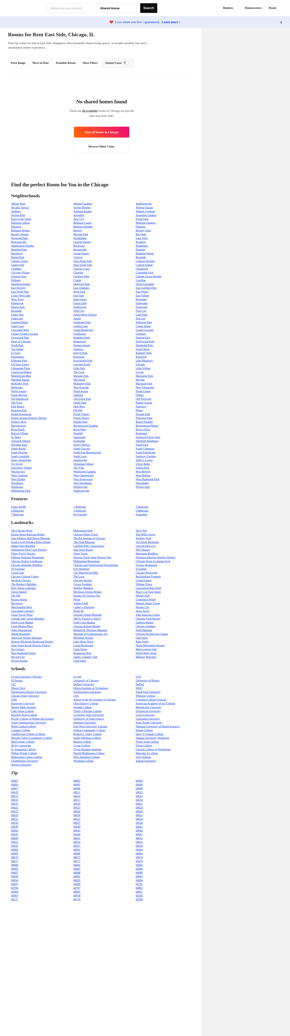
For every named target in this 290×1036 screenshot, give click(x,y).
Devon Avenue (19, 660)
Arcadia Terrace (20, 207)
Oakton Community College (89, 730)
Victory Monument (146, 565)
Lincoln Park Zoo (146, 546)
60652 (139, 838)
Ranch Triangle (144, 421)
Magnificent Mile (21, 375)
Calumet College (20, 730)
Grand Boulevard (83, 330)
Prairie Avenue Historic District (29, 418)
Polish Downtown (21, 414)
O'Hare (140, 395)
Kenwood (78, 356)
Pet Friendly (80, 514)
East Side (78, 295)
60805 (76, 891)
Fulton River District (85, 314)
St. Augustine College (23, 749)
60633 (76, 819)
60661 (76, 849)
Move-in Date (40, 62)
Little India (79, 660)
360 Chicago (143, 549)
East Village (142, 295)
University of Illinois (147, 680)
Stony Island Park (21, 460)
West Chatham (19, 475)
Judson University (146, 760)
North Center (143, 391)
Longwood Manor (21, 372)
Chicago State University (25, 695)
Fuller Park (17, 314)
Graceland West (20, 330)
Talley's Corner (144, 460)
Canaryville (17, 265)
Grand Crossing (144, 330)
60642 (14, 830)
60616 (14, 800)
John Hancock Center (148, 614)
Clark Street (80, 649)
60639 (14, 826)
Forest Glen (80, 303)
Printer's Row (18, 421)
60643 (76, 830)
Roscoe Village (19, 433)
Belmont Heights (82, 226)
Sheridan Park (19, 444)
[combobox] (70, 8)
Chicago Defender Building (26, 565)
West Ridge (142, 483)
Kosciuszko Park (82, 360)
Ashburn (16, 211)
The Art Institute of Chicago (89, 538)
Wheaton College (145, 695)
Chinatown (142, 268)
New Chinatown (145, 387)
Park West (79, 406)
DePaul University (83, 684)
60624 (139, 807)
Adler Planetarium (21, 630)
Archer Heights (82, 207)
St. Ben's (16, 437)
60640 (76, 826)
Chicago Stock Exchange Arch (153, 561)
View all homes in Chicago (102, 132)
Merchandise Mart (21, 607)
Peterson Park (19, 410)
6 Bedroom (142, 510)
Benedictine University (149, 707)
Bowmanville (18, 242)
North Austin (80, 391)
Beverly (77, 230)
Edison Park (18, 307)
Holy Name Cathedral (23, 588)
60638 (139, 822)
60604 (14, 784)
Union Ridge (143, 464)
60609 (139, 788)
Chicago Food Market (148, 618)
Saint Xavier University (149, 722)
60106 (139, 895)
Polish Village (81, 414)
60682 (139, 865)
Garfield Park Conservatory (89, 546)
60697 (14, 884)
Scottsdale (79, 441)
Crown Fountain (82, 584)
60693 (139, 876)
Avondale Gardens (146, 215)
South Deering (19, 452)
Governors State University (88, 715)
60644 (139, 830)
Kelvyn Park (80, 353)
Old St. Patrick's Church (87, 618)
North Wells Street (146, 653)
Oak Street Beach (83, 549)
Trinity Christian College (87, 711)
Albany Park (18, 203)
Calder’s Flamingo (83, 607)
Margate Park (81, 375)
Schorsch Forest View (148, 437)
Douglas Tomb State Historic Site (92, 557)
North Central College (23, 726)
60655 (139, 842)
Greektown (79, 333)
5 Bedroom (79, 510)
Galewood (17, 318)
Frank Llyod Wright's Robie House (31, 542)
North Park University (148, 692)
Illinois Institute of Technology (90, 688)
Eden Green (80, 299)
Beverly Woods (19, 234)
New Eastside (81, 387)
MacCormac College (22, 741)
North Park (17, 345)
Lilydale (140, 364)
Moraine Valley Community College (31, 737)
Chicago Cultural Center (25, 576)
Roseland (16, 310)
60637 (76, 822)
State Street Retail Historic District (30, 645)
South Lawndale (20, 456)
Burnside (141, 257)
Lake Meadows (144, 360)
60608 (76, 788)
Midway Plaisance (146, 657)
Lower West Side (20, 295)
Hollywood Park (145, 341)
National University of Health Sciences (158, 726)
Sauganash (79, 437)
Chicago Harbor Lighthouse (26, 561)
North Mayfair (19, 395)
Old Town (16, 402)
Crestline (141, 280)
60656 (14, 845)
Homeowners (253, 7)
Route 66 (78, 611)
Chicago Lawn (81, 268)
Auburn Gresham (145, 211)
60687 (14, 872)
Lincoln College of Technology (153, 749)
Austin (77, 318)
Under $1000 (18, 506)
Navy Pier (141, 530)
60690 (14, 876)
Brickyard (79, 245)
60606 (139, 784)
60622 (14, 807)
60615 (139, 796)
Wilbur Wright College (24, 753)
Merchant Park (144, 383)
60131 (14, 899)
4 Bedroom (17, 510)
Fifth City (78, 310)
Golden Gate (80, 326)
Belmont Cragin (82, 222)
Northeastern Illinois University (29, 692)
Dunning (141, 226)
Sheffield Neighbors (147, 441)
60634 (139, 819)
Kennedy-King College (24, 715)
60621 (139, 803)
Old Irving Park (82, 398)
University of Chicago (85, 680)
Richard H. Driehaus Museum (90, 630)
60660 (14, 849)
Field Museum (144, 630)
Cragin (77, 280)
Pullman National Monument (27, 557)
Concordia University (148, 718)
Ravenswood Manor (147, 425)
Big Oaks (141, 234)
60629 (14, 815)
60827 (139, 891)
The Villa (78, 467)
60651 (76, 838)
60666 (14, 853)
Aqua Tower (143, 611)
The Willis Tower (145, 534)
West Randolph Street (23, 653)
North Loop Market (22, 622)
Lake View (142, 238)
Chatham (16, 268)
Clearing (78, 272)
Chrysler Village (20, 272)
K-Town (15, 353)
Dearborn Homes (20, 284)
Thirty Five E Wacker (23, 553)
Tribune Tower (144, 584)
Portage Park (143, 414)
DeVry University (21, 745)
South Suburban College (87, 737)
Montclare (17, 387)
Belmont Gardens (145, 222)
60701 (139, 884)
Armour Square (144, 207)
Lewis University (145, 715)
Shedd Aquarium (20, 634)
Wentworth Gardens (84, 471)
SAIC (14, 699)
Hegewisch (79, 341)
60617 (76, 800)
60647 (139, 834)
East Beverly (18, 287)
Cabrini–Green (19, 261)
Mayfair (140, 379)
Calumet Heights (145, 261)
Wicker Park (143, 486)
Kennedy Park (144, 353)
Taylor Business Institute (87, 749)
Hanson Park (143, 337)
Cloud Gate (17, 572)
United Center (144, 580)
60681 (76, 865)
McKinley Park (19, 383)
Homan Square (81, 345)
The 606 (15, 595)
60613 (14, 796)
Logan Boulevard (83, 645)
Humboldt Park (144, 345)
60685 (76, 868)
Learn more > (171, 22)
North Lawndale (145, 284)
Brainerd (141, 242)
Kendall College (82, 707)
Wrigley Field (143, 538)
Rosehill (78, 433)
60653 (14, 842)
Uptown (77, 257)
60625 (14, 811)
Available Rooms (66, 62)
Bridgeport (142, 245)
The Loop (78, 372)
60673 (76, 857)
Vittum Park (142, 467)
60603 (139, 780)
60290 (139, 899)
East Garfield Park (146, 287)
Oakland (78, 395)
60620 (76, 803)
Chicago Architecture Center (152, 634)
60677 (76, 861)
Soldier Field (80, 603)
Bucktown (17, 253)
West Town (17, 299)
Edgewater (142, 303)
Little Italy (79, 368)
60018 (76, 895)
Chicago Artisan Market (86, 626)
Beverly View (143, 230)
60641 (139, 826)
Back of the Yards (21, 219)
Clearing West (81, 276)
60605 (76, 784)
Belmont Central (20, 222)
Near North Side (82, 261)
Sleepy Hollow (81, 444)
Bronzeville (79, 249)
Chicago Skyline (82, 580)
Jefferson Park (144, 322)
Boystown (17, 603)
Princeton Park (144, 418)
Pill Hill (77, 410)
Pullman (16, 280)
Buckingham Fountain (148, 576)
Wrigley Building (83, 588)
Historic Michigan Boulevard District (32, 641)
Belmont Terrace (20, 230)
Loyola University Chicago (26, 676)
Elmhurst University (84, 722)
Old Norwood (143, 398)
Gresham (141, 333)
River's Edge (143, 429)
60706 (14, 888)
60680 (14, 865)
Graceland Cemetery (22, 611)
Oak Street (142, 637)
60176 (76, 899)
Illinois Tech (18, 688)
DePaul (140, 684)
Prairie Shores (81, 418)
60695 (76, 880)
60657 (76, 845)
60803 (139, 888)
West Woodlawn (82, 483)
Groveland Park (20, 337)
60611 (76, 792)
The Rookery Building (23, 584)
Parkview (141, 406)
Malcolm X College (147, 753)
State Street (142, 641)
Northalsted (79, 238)
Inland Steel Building (23, 546)
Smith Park (142, 444)
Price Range (18, 62)
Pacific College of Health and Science (32, 718)
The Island (17, 349)
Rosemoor (141, 433)
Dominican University (148, 711)
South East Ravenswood (87, 452)
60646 (76, 834)
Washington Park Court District (29, 549)
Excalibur (141, 568)
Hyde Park (79, 291)
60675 (14, 861)
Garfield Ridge (19, 322)
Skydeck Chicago (21, 580)
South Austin (18, 448)
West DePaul (143, 475)
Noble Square (19, 391)
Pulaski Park (80, 421)
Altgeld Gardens (82, 203)
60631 (139, 815)
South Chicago (81, 448)
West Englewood (82, 479)
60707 (76, 888)
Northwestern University (87, 692)
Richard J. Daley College (87, 734)
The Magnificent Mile (85, 572)
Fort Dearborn (81, 568)
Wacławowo (18, 471)
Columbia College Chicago (151, 699)
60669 (139, 853)
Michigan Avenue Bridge (87, 591)
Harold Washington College (89, 753)
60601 (14, 780)
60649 (14, 838)
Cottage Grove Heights (149, 276)
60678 (139, 861)
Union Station (19, 591)
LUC (138, 676)
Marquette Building (147, 553)
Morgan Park (80, 234)
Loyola (140, 372)
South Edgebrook (145, 452)
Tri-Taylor (17, 464)
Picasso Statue (19, 599)
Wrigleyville (80, 486)
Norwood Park (19, 238)
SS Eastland (18, 568)
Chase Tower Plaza (22, 614)
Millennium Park (20, 490)
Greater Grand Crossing (24, 333)
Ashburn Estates (82, 211)
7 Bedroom (17, 514)
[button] (282, 8)
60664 (139, 849)
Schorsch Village (20, 441)
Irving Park (142, 219)
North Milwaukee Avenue (150, 645)
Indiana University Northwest (152, 737)
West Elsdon (18, 479)
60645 (14, 834)
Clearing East (18, 276)
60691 (76, 876)
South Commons (145, 448)
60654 (76, 842)
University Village (21, 467)
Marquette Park (144, 375)
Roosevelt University (23, 703)
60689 (139, 872)
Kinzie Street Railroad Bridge (28, 534)
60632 (14, 819)
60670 (14, 857)
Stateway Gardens (146, 456)
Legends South (81, 364)
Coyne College (81, 745)
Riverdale (141, 299)
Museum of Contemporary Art (90, 634)
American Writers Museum (26, 637)
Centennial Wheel (146, 599)
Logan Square (81, 253)
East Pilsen (142, 291)
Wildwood (17, 486)
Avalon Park (18, 215)
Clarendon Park (144, 272)
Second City (18, 657)
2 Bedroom (79, 506)
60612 (139, 792)
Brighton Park (19, 249)
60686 (139, 868)
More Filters (90, 62)
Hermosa (16, 226)
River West (79, 429)
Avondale (78, 215)
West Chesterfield (83, 475)
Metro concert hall (146, 649)
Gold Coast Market (84, 622)
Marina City (142, 607)
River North (18, 429)
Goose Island (143, 326)
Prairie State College (147, 741)
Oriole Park (79, 402)
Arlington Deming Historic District (155, 557)
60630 (76, 815)
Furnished (141, 514)
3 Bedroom (142, 506)
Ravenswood (18, 425)
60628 (139, 811)
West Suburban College (86, 757)
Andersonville (144, 203)
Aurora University (21, 764)
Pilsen (139, 410)
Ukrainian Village (83, 464)
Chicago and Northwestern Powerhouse (95, 565)
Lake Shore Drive (83, 641)
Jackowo (78, 349)
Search (148, 8)
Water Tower (80, 553)
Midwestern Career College (26, 757)
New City (78, 219)
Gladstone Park (82, 322)
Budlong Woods (145, 253)
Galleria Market (145, 622)
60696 (139, 880)
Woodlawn (17, 483)
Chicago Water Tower (85, 534)
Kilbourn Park (19, 360)
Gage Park (142, 314)
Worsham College (83, 760)
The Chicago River (22, 530)
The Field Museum (84, 542)
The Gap (141, 318)
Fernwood (141, 307)
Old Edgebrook (19, 398)
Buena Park (17, 257)
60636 (14, 822)
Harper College (144, 730)
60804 (14, 891)
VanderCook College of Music (28, 734)
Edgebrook (17, 303)
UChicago (17, 680)
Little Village (143, 368)
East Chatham (81, 287)
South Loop (80, 456)
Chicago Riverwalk (146, 572)
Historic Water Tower (148, 603)
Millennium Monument (86, 561)
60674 (139, 857)
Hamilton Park (81, 337)
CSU (76, 695)
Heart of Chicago (20, 341)
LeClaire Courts (20, 364)
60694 (14, 880)
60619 (14, 803)
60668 (76, 853)
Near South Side (82, 265)
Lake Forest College (22, 711)
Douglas (140, 249)
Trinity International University (29, 722)
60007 (14, 895)
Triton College (144, 745)
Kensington (17, 356)
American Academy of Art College (155, 703)
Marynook (79, 379)
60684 (14, 868)
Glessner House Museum (87, 614)
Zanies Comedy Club (85, 657)
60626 (76, 811)
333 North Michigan (147, 542)
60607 (14, 788)
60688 (76, 872)
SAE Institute (143, 757)
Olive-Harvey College (85, 703)
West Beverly (143, 471)
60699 (76, 884)
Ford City (141, 310)
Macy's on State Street (148, 591)
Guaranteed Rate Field (148, 588)
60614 (76, 796)
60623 (76, 807)
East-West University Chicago (90, 726)
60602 (76, 780)
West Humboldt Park (147, 479)
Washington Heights (22, 245)
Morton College (82, 741)
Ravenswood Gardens (85, 425)
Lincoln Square (82, 242)
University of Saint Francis (88, 718)
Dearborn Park (81, 284)
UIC (13, 684)
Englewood (79, 307)
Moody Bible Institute (23, 707)
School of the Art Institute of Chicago (94, 699)
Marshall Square (20, 379)
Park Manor (18, 406)
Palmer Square (144, 402)
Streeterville (80, 460)
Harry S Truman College (150, 734)
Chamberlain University (24, 760)
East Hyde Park (20, 291)
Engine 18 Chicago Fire (86, 595)
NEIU (139, 688)
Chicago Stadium (145, 626)
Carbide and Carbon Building (27, 618)
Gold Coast (17, 326)
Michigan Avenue (83, 637)
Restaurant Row (82, 653)
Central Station (144, 265)
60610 (14, 792)
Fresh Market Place (22, 626)
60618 (139, 800)
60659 (139, 845)
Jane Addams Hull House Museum (30, 538)
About (272, 7)
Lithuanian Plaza (20, 368)
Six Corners (18, 649)
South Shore (143, 349)
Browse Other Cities (101, 146)
